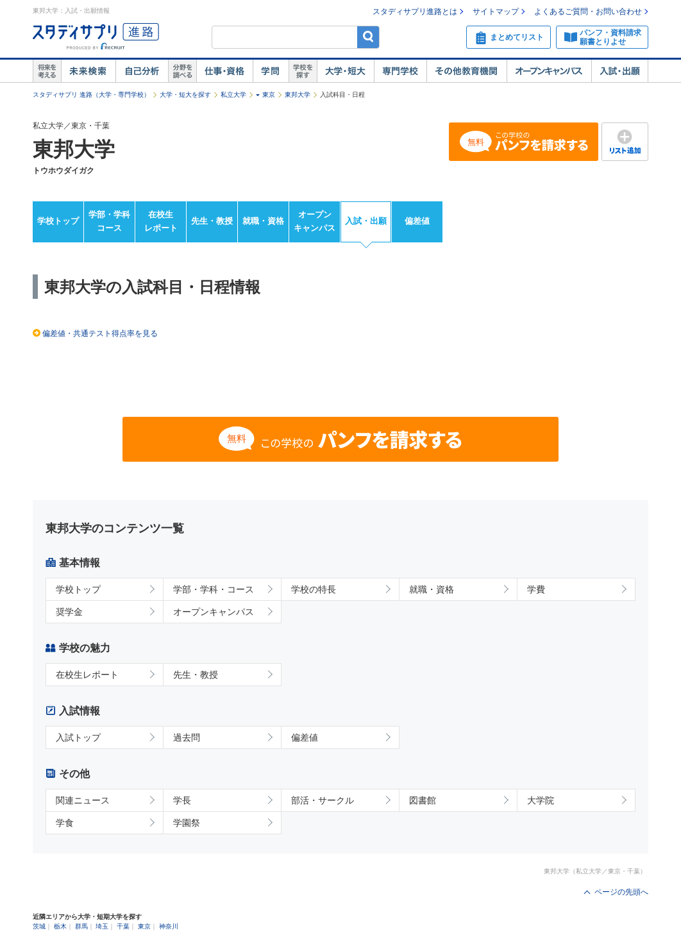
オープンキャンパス (549, 71)
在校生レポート (161, 221)
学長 (182, 800)
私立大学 (233, 94)
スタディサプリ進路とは (415, 11)
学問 (271, 71)
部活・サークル (322, 800)
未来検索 (88, 71)
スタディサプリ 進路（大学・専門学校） (91, 94)
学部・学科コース (109, 221)
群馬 (81, 926)
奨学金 (69, 612)
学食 (65, 823)
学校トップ (58, 221)
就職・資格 (263, 221)
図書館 (422, 800)
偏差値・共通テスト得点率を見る (100, 333)
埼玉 (102, 926)
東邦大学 (297, 94)
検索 (368, 37)
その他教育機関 (466, 71)
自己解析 (141, 71)
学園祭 (186, 823)
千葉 (123, 926)
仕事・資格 (224, 71)
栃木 (60, 926)
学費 (536, 589)
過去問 (186, 737)
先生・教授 (212, 221)
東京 (268, 94)
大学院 (540, 800)
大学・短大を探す (185, 94)
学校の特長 (313, 589)
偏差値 (417, 221)
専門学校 (400, 71)
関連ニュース (83, 800)
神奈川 (168, 926)
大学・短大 (345, 71)
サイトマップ (496, 11)
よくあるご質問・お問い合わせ (588, 11)
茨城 (39, 926)
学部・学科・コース (213, 589)
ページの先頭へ (621, 891)
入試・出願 (619, 71)
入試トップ (78, 737)
